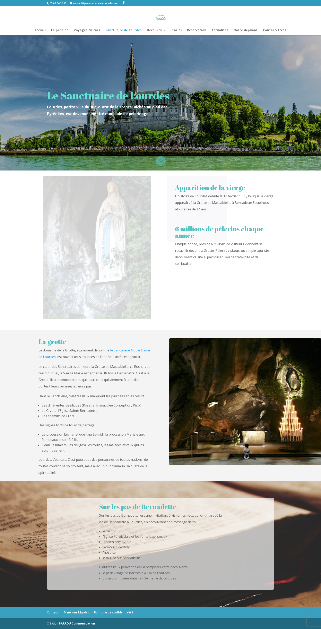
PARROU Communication (77, 623)
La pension (60, 30)
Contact (53, 612)
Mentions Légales (76, 612)
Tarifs (177, 30)
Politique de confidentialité (113, 612)
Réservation (196, 30)
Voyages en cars (87, 30)
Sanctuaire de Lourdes (123, 30)
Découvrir (154, 30)
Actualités (220, 30)
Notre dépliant (246, 30)
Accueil (40, 30)
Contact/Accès (274, 30)
